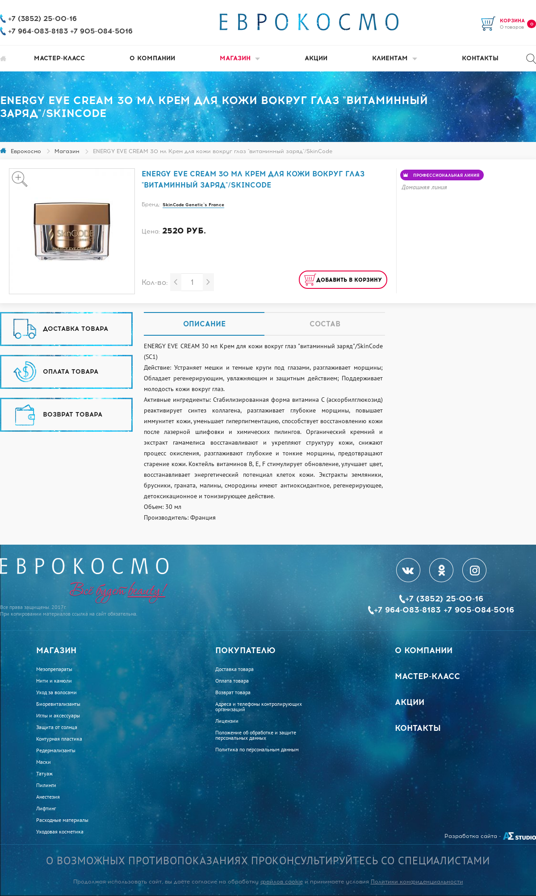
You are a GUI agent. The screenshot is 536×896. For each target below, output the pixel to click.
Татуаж (44, 773)
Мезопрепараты (54, 669)
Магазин (240, 58)
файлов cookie (281, 882)
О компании (152, 58)
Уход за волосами (56, 692)
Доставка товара (234, 669)
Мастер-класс (59, 58)
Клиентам (394, 58)
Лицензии (227, 721)
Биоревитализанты (58, 704)
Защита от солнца (56, 727)
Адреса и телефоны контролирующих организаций (258, 706)
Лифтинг (46, 808)
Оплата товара (232, 680)
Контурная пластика (59, 739)
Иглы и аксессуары (58, 715)
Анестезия (48, 797)
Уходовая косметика (60, 831)
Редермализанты (55, 750)
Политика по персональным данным (257, 749)
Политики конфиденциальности (417, 882)
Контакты (480, 58)
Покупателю (245, 650)
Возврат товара (233, 692)
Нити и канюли (54, 680)
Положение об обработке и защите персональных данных (255, 735)
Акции (316, 58)
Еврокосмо (26, 151)
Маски (43, 762)
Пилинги (46, 785)
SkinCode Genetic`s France (193, 205)
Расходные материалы (62, 820)
